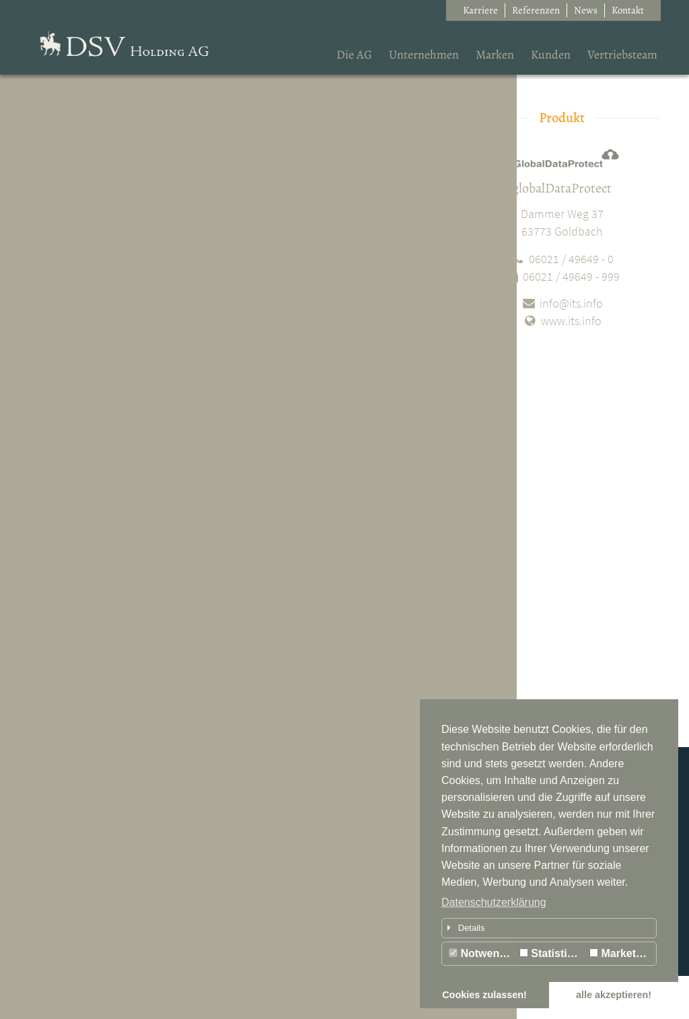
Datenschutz (97, 991)
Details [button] (463, 928)
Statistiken (552, 953)
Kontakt (628, 10)
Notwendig (482, 953)
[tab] (549, 928)
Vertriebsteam (622, 54)
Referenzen (536, 10)
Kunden (551, 54)
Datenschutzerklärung (493, 902)
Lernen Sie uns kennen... (89, 909)
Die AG (354, 54)
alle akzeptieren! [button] (613, 994)
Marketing (620, 953)
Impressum (48, 991)
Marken (495, 54)
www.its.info (562, 320)
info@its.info (562, 303)
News (585, 10)
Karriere (480, 10)
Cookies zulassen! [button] (484, 994)
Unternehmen (424, 54)
